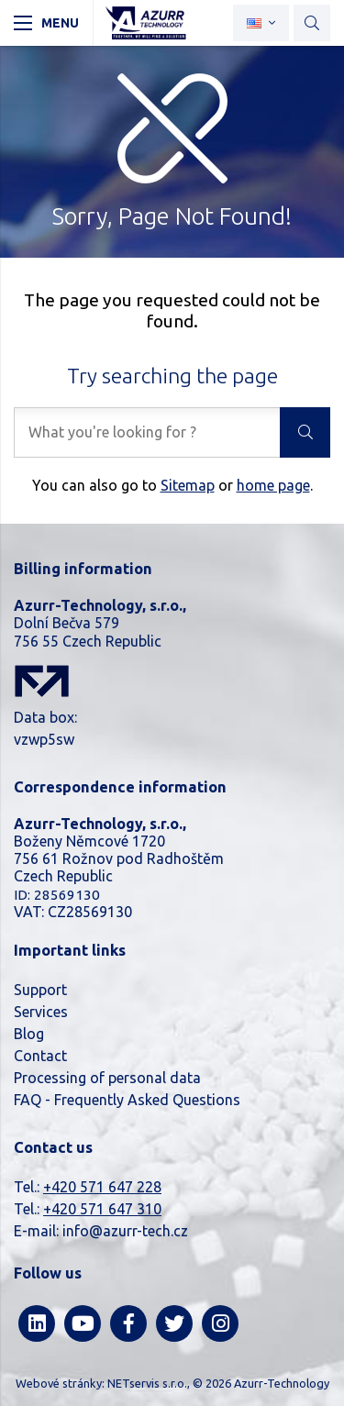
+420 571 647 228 (102, 1187)
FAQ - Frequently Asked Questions (127, 1099)
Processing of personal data (107, 1077)
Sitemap (188, 485)
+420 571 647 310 (102, 1209)
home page (273, 485)
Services (41, 1011)
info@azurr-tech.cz (125, 1231)
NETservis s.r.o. (147, 1383)
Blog (29, 1033)
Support (40, 989)
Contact (40, 1055)
